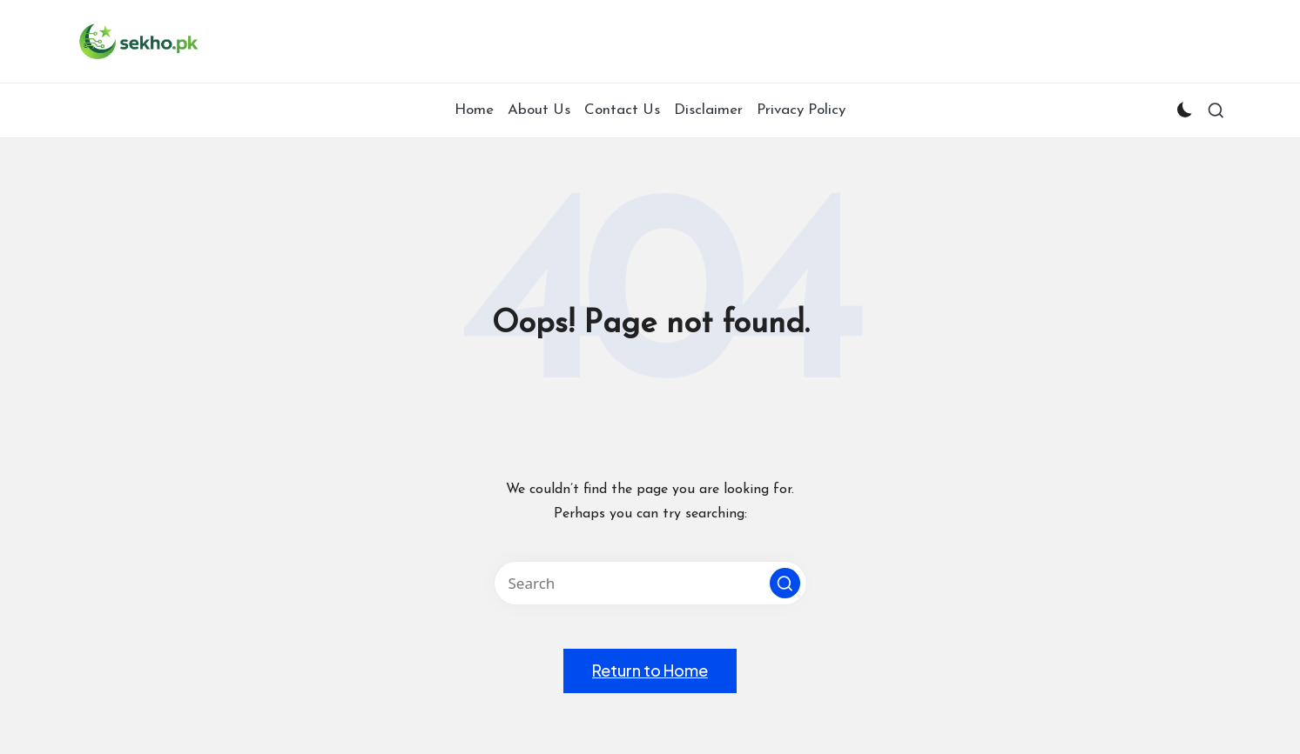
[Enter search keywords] (650, 583)
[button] (785, 583)
